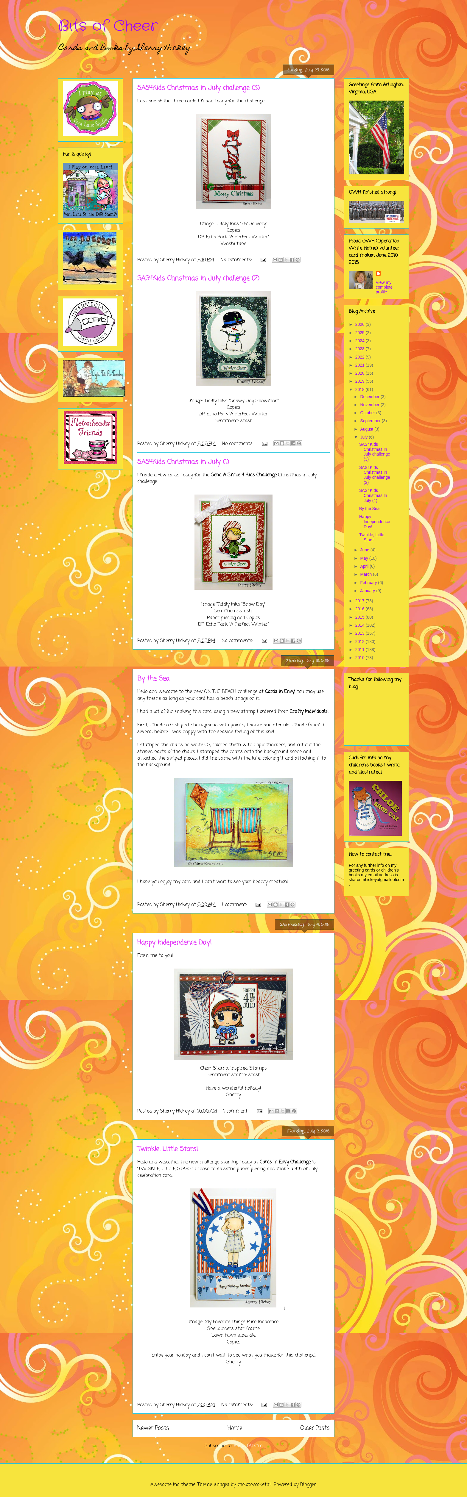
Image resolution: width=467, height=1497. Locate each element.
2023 (360, 348)
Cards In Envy (279, 691)
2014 (360, 625)
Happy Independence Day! (174, 943)
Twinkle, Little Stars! (167, 1149)
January (368, 590)
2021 (360, 365)
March (366, 574)
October (368, 412)
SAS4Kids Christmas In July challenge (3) (198, 88)
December (370, 396)
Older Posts (315, 1428)
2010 (360, 657)
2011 (360, 649)
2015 (360, 617)
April (365, 566)
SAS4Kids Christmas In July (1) (183, 462)
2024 (360, 340)
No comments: (236, 260)
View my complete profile (384, 287)
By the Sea (153, 679)
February (369, 582)
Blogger (308, 1484)
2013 (360, 633)
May (364, 558)
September (371, 420)
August (367, 429)
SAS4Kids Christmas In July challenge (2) (198, 278)
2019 (360, 381)
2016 (360, 608)
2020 (360, 373)
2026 (360, 324)
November (370, 404)
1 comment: (235, 904)
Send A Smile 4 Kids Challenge (244, 475)
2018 (360, 389)
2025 (360, 332)
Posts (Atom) (248, 1446)
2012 (360, 641)
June (365, 550)
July (364, 437)
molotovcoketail (254, 1484)
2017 (360, 600)
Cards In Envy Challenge (285, 1162)
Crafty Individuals (309, 711)
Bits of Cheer (108, 26)
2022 (360, 357)
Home (235, 1428)
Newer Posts (153, 1428)
